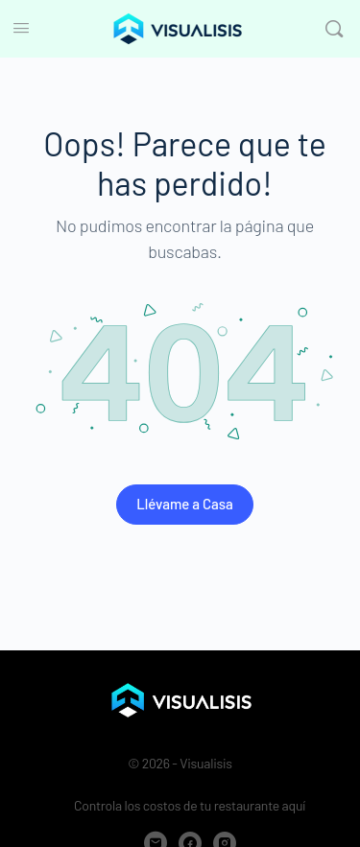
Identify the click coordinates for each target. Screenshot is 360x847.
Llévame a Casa (184, 503)
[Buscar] (334, 29)
